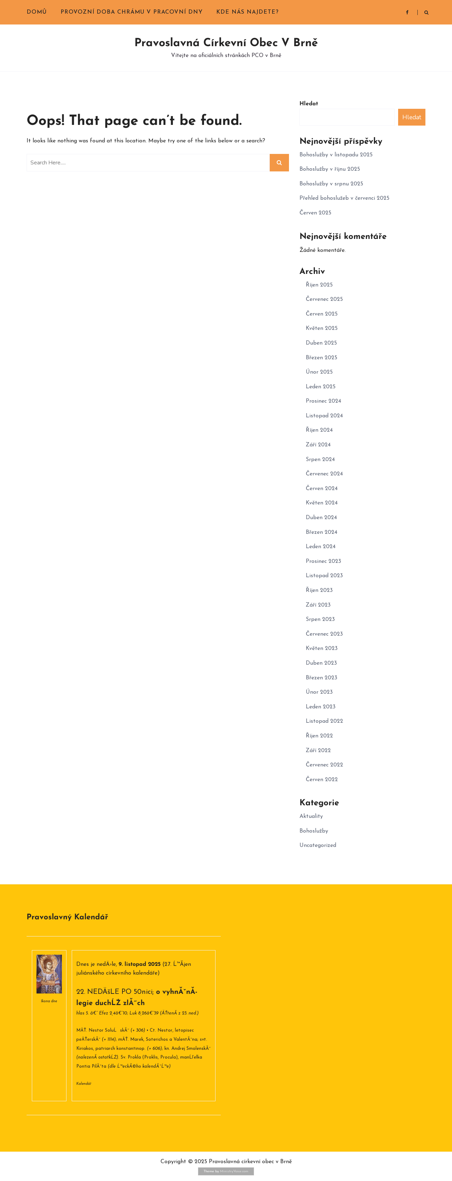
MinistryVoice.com (234, 1171)
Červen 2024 (322, 489)
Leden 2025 (321, 387)
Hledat (308, 104)
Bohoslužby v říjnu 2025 (329, 169)
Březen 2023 (321, 678)
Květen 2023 (322, 648)
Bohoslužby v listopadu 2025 (336, 155)
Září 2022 (318, 751)
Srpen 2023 (320, 619)
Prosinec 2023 (323, 561)
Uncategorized (317, 845)
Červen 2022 (322, 780)
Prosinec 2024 (323, 401)
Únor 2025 (319, 372)
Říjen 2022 (319, 736)
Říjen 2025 (319, 285)
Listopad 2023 (324, 576)
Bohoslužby (313, 831)
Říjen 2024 (319, 430)
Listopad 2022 (324, 721)
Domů (37, 12)
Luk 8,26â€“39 (143, 1013)
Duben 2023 (321, 663)
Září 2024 (318, 445)
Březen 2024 (321, 532)
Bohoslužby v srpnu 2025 (331, 184)
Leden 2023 (321, 707)
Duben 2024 (321, 518)
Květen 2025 (322, 328)
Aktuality (311, 816)
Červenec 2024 (324, 474)
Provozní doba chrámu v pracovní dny (132, 12)
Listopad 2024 (324, 416)
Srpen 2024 (320, 459)
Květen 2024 (322, 503)
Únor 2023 (319, 692)
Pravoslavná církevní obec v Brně (226, 43)
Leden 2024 (321, 547)
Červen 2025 (315, 213)
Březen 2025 (321, 358)
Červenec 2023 (324, 634)
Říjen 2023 (319, 590)
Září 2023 (318, 605)
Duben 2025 (321, 343)
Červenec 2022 (324, 765)
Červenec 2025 (324, 299)
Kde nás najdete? (247, 12)
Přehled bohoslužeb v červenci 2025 (344, 198)
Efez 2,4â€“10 (113, 1013)
